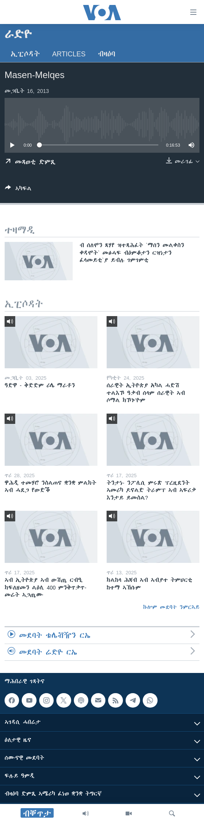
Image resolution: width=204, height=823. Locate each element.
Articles (69, 54)
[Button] (18, 190)
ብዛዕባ (106, 54)
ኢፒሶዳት (25, 54)
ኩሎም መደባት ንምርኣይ (171, 607)
